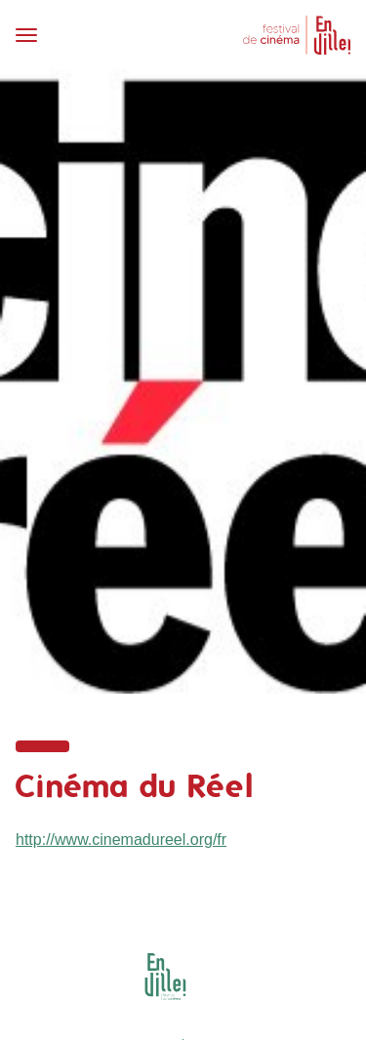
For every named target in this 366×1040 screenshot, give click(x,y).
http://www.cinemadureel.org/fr (121, 839)
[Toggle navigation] (93, 35)
